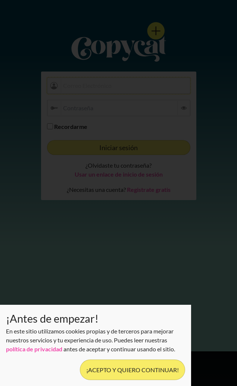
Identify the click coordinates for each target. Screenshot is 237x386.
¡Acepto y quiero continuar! (132, 369)
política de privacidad (34, 348)
